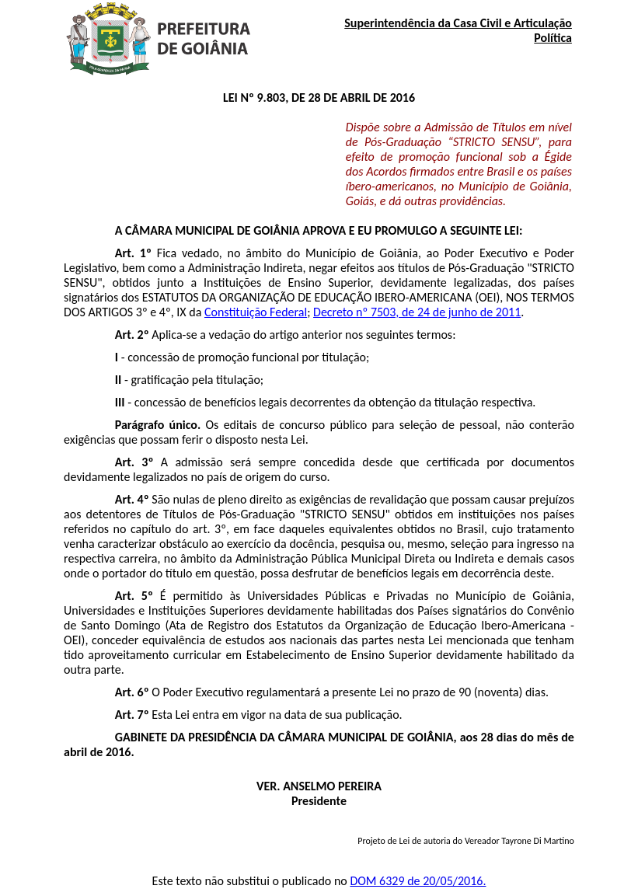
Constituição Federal (255, 312)
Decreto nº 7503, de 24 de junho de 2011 (417, 312)
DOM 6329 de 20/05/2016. (418, 880)
